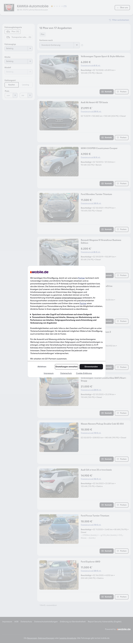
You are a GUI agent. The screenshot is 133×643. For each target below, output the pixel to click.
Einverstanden (91, 366)
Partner (81, 278)
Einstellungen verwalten (67, 366)
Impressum (49, 373)
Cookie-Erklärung (84, 373)
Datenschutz (66, 373)
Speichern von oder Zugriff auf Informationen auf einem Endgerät (62, 314)
